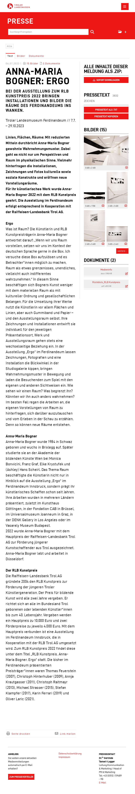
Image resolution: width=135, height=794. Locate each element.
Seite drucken (21, 733)
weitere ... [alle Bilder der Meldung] (122, 251)
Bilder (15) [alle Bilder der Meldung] (95, 129)
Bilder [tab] (21, 56)
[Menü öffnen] (125, 6)
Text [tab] (10, 56)
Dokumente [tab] (36, 56)
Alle (9, 46)
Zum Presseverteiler (21, 777)
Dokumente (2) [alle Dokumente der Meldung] (100, 260)
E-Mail (102, 782)
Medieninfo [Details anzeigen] (106, 269)
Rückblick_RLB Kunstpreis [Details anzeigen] (106, 282)
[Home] (19, 6)
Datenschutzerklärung (70, 753)
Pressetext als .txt (106, 110)
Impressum (64, 757)
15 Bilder (32, 63)
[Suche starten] (92, 32)
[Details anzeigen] (126, 168)
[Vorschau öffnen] (106, 150)
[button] (122, 32)
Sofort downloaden (106, 80)
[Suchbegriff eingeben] (52, 32)
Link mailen (68, 733)
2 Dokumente (51, 63)
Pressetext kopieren (106, 116)
